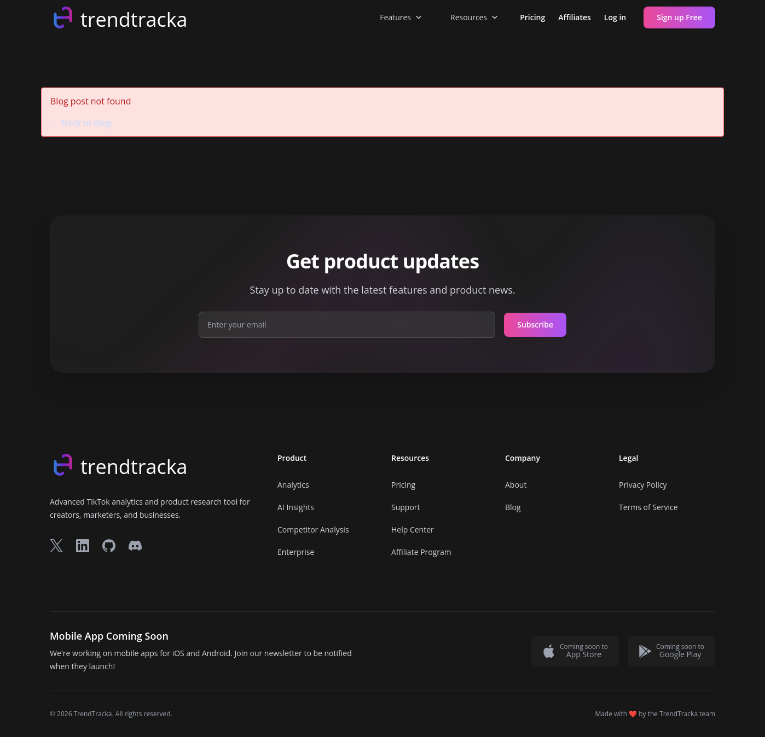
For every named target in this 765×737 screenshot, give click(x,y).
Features (402, 17)
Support (405, 507)
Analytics (293, 484)
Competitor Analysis (313, 529)
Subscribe (535, 324)
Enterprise (295, 552)
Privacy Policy (643, 484)
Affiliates (574, 17)
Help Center (412, 529)
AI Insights (295, 507)
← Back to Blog (81, 123)
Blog (513, 507)
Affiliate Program (421, 552)
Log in (615, 17)
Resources (475, 17)
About (515, 484)
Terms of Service (648, 507)
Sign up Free (679, 17)
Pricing (532, 17)
